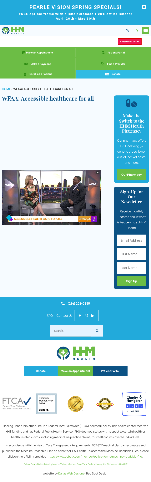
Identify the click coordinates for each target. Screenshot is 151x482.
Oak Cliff (123, 464)
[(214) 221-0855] (63, 303)
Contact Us (64, 315)
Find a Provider (116, 64)
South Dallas (37, 464)
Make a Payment (41, 64)
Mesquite (101, 464)
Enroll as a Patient (40, 74)
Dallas (27, 464)
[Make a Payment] (26, 63)
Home (6, 89)
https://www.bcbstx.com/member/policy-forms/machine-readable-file (95, 456)
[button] (137, 30)
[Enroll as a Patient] (25, 74)
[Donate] (107, 74)
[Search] (97, 331)
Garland (92, 464)
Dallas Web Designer (72, 473)
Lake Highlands (51, 464)
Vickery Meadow (68, 464)
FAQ (50, 315)
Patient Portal (116, 52)
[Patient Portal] (103, 52)
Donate (116, 74)
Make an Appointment (39, 52)
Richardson (112, 464)
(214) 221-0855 (79, 303)
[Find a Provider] (102, 63)
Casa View (82, 464)
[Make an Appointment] (23, 52)
